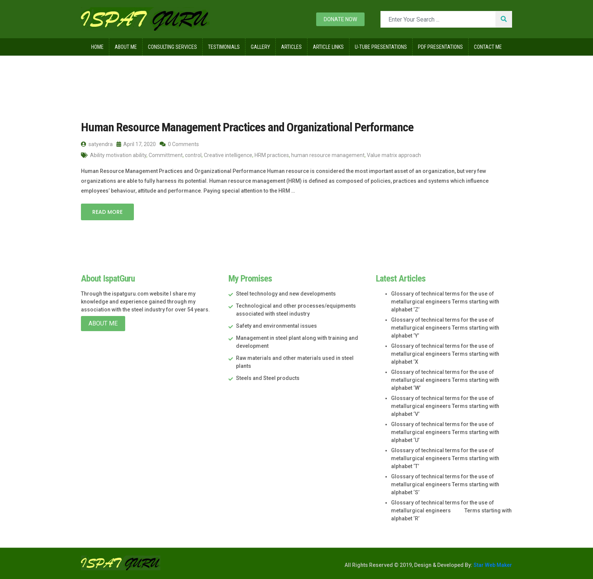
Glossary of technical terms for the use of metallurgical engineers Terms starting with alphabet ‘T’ (445, 458)
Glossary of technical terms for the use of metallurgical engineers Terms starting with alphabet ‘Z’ (445, 302)
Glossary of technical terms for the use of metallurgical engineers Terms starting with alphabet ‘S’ (445, 484)
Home (97, 47)
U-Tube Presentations (381, 47)
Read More (107, 212)
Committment (166, 155)
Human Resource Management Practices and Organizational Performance (247, 127)
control (193, 155)
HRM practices (272, 155)
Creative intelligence (228, 155)
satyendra (97, 144)
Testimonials (224, 47)
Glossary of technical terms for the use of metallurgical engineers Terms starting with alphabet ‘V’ (445, 406)
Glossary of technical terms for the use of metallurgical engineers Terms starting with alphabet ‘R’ (451, 510)
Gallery (260, 47)
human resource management (328, 155)
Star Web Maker (492, 565)
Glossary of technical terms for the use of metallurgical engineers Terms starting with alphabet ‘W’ (445, 380)
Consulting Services (172, 47)
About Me (126, 47)
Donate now (340, 19)
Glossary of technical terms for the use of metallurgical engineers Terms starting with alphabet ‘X (445, 354)
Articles (291, 47)
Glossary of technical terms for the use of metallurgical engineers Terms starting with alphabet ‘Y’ (445, 328)
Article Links (328, 47)
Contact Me (488, 47)
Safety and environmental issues (276, 326)
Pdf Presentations (440, 47)
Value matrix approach (394, 155)
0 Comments (179, 144)
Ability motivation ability (118, 155)
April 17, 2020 (136, 144)
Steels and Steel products (268, 378)
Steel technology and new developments (286, 294)
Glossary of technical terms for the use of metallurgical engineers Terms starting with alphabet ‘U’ (445, 432)
